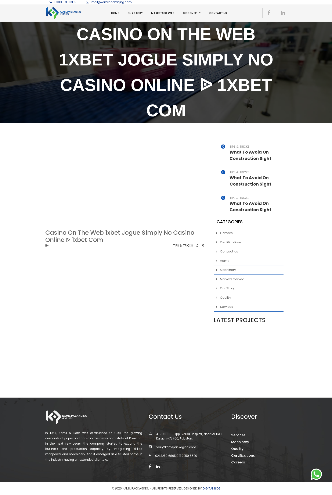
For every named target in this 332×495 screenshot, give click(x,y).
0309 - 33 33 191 (65, 2)
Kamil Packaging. (136, 488)
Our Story (135, 13)
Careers (226, 233)
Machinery (228, 270)
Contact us (218, 13)
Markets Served (162, 13)
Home (115, 13)
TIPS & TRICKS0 (188, 245)
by (47, 245)
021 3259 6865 (165, 465)
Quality (225, 297)
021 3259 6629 (187, 465)
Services (226, 306)
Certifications (231, 242)
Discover (190, 13)
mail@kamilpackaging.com (111, 2)
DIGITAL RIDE (211, 488)
